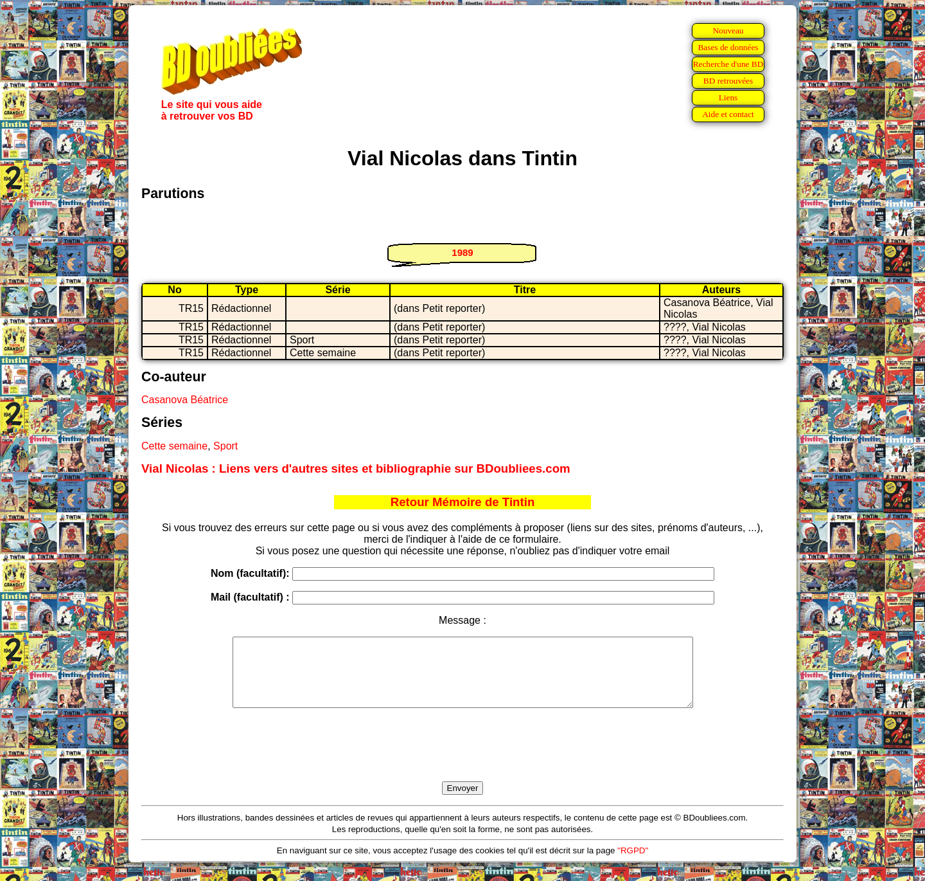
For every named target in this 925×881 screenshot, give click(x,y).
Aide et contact (728, 114)
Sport (225, 445)
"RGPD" (632, 864)
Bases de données (728, 47)
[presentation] (462, 759)
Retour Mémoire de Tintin (463, 502)
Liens (728, 97)
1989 (462, 252)
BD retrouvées (728, 81)
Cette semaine (174, 445)
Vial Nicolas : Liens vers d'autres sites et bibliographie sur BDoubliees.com (355, 468)
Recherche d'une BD (728, 64)
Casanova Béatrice (184, 399)
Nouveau (727, 30)
